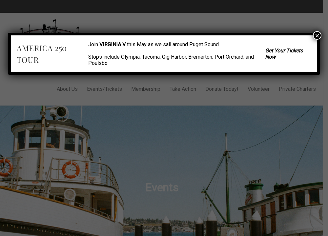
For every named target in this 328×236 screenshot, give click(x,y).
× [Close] (317, 35)
